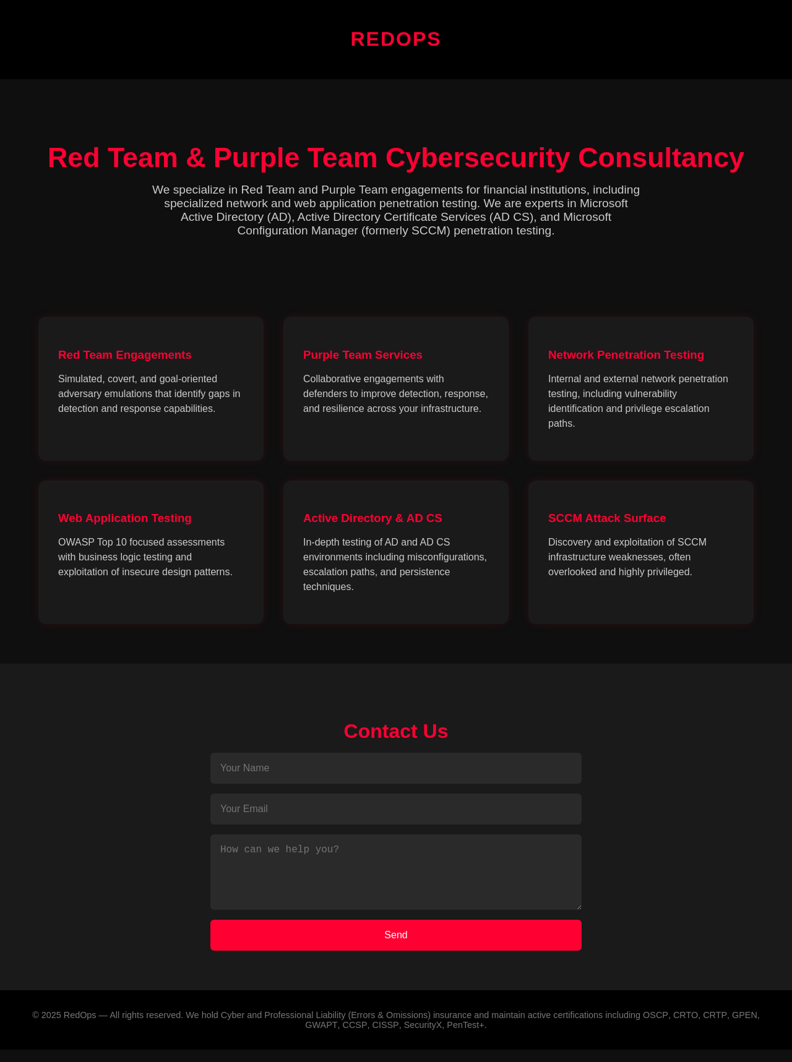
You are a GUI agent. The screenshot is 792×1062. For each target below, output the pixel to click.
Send (395, 947)
